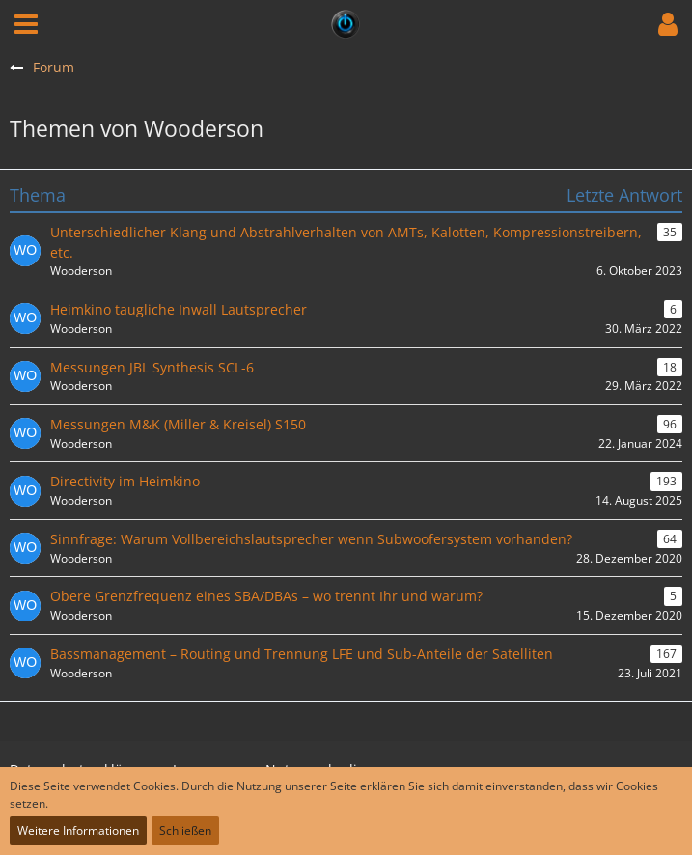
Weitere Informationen (78, 830)
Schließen (185, 830)
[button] (26, 24)
